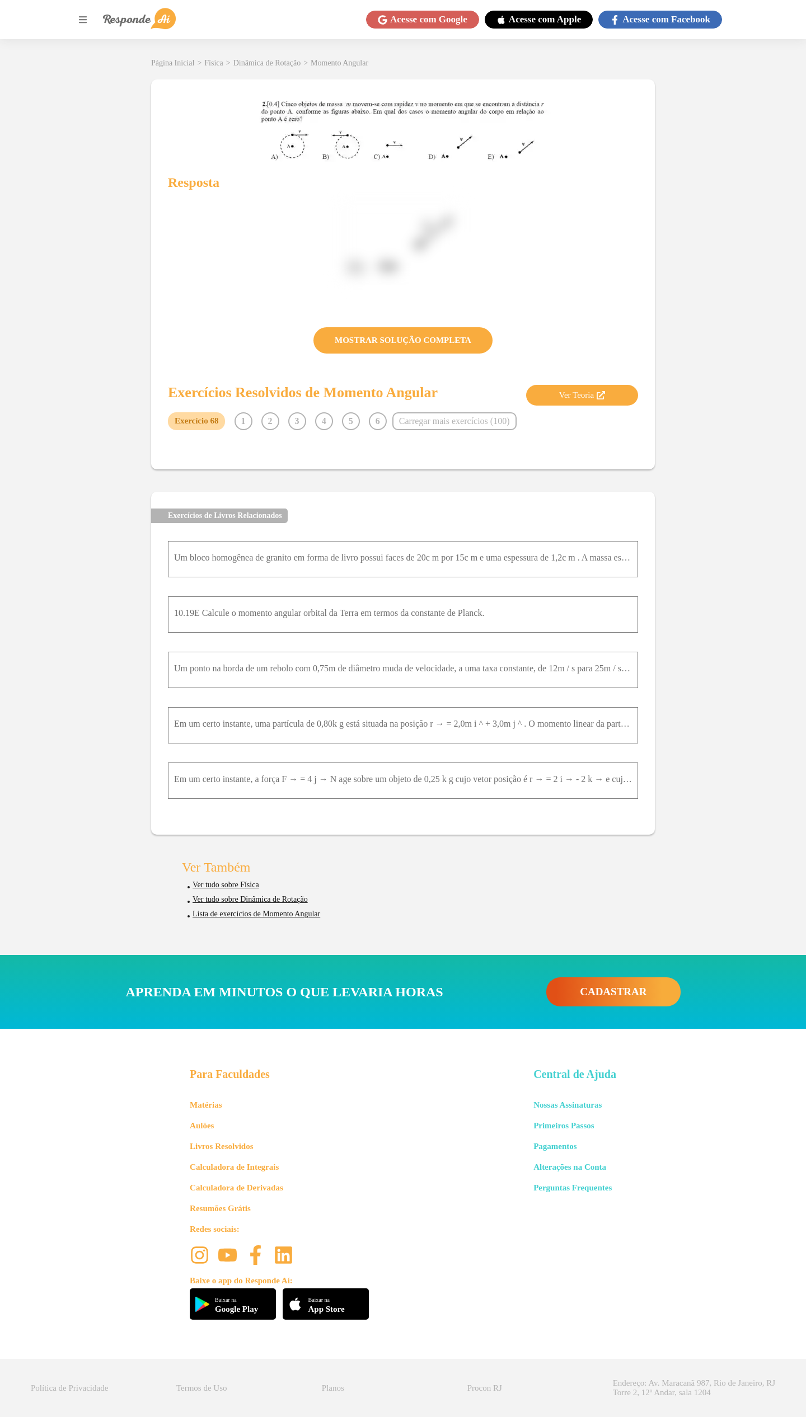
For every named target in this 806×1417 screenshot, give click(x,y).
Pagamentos (555, 1146)
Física (213, 63)
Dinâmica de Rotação (267, 63)
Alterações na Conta (569, 1166)
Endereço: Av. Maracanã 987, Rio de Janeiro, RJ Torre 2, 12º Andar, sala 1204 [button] (694, 1387)
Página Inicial (172, 63)
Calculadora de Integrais (234, 1166)
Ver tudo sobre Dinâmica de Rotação (250, 899)
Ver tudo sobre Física (226, 885)
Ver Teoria (582, 394)
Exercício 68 (196, 420)
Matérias (206, 1104)
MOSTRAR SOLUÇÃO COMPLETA (403, 340)
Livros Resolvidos (222, 1146)
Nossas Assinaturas (567, 1104)
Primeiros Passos (563, 1125)
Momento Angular (339, 63)
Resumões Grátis (220, 1208)
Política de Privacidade (69, 1387)
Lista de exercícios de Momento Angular (256, 914)
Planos (333, 1387)
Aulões (202, 1125)
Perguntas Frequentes (572, 1187)
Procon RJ (484, 1387)
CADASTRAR (613, 991)
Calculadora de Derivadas (236, 1187)
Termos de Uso (201, 1387)
